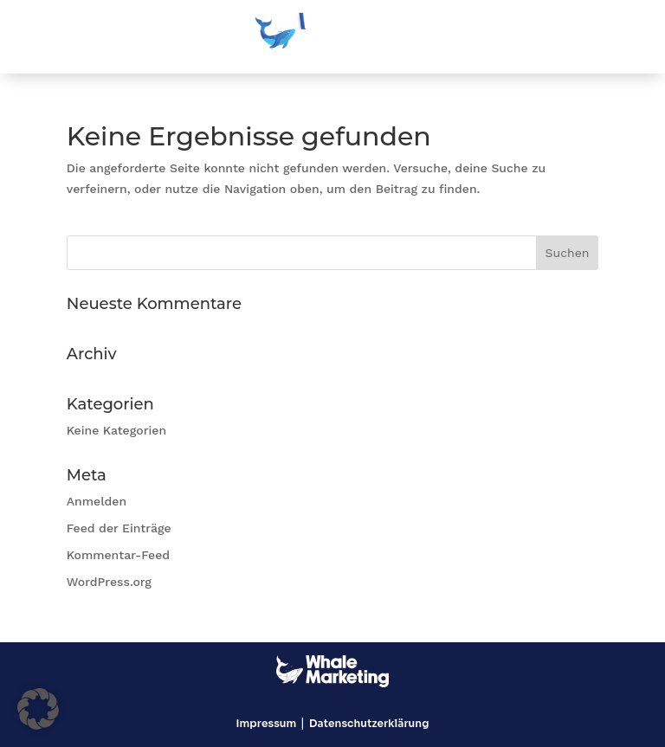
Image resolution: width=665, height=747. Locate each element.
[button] (38, 709)
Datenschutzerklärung (369, 723)
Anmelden (96, 501)
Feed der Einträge (119, 528)
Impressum (266, 723)
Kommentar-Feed (118, 555)
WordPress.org (109, 582)
